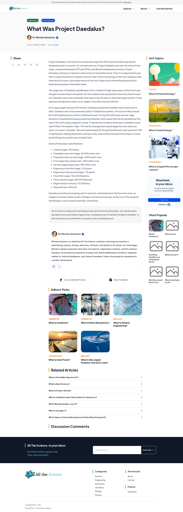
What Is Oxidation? (59, 322)
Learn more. (127, 2)
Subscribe (164, 200)
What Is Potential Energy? (162, 93)
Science (98, 476)
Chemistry (54, 319)
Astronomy (99, 484)
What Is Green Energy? (160, 130)
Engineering (155, 125)
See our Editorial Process (72, 280)
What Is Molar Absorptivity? (95, 322)
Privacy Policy (29, 508)
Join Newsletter (164, 8)
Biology (117, 319)
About (130, 476)
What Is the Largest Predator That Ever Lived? (94, 361)
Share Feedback (118, 280)
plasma (77, 118)
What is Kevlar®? (172, 255)
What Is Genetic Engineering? (121, 324)
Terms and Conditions (43, 508)
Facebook (132, 491)
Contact (131, 480)
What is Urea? (170, 234)
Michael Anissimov (45, 37)
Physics (153, 89)
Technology (55, 356)
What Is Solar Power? (59, 359)
